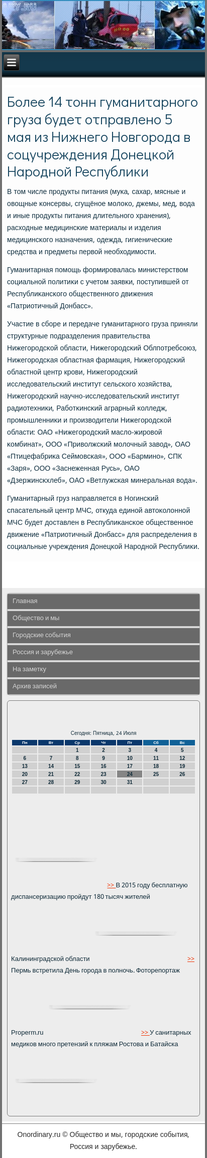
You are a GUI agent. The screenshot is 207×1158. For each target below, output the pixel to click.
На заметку (29, 669)
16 (103, 766)
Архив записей (35, 686)
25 (156, 774)
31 (130, 782)
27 (25, 782)
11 (156, 758)
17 (130, 766)
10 (130, 758)
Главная (25, 601)
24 (130, 774)
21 (51, 774)
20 (25, 774)
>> (111, 885)
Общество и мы (36, 618)
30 (103, 782)
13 (25, 766)
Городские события (42, 635)
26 (182, 774)
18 (156, 766)
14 (51, 766)
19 (182, 766)
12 (182, 758)
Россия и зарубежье (43, 652)
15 (77, 766)
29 (77, 782)
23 (103, 774)
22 (77, 774)
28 (51, 782)
